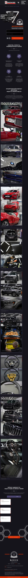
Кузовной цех (11, 6)
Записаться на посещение (17, 38)
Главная (6, 6)
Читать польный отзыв (7, 503)
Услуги (8, 6)
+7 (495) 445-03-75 (9, 567)
